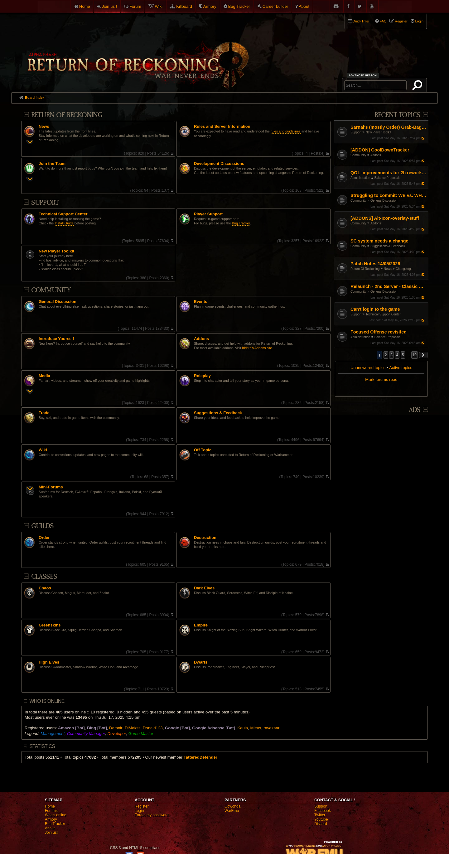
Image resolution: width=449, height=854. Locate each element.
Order (44, 537)
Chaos (45, 588)
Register (142, 806)
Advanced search (363, 75)
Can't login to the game (375, 309)
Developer (116, 733)
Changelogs (404, 269)
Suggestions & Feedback (387, 246)
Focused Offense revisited (378, 331)
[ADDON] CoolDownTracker (379, 149)
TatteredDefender (200, 757)
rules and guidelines (286, 131)
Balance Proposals (387, 178)
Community (358, 155)
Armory (209, 6)
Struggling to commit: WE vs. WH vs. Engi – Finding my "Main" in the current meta (388, 195)
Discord (320, 824)
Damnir (116, 728)
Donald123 (153, 728)
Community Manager (86, 733)
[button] (423, 355)
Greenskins (50, 625)
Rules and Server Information (222, 126)
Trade (44, 413)
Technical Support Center (382, 314)
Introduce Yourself (56, 339)
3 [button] (391, 355)
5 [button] (403, 355)
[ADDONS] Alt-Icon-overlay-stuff (384, 218)
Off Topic (202, 450)
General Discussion (384, 200)
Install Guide (64, 223)
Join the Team (52, 163)
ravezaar (271, 728)
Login (139, 810)
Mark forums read (381, 379)
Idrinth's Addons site (257, 348)
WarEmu (231, 810)
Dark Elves (204, 588)
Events (200, 302)
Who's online (55, 815)
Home (84, 6)
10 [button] (415, 355)
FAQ (383, 21)
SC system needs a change (379, 240)
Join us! (51, 832)
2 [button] (386, 355)
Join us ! (109, 6)
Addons (375, 155)
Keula (242, 728)
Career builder (275, 6)
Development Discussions (219, 163)
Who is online (46, 701)
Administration (360, 178)
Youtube (321, 819)
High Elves (49, 662)
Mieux (255, 728)
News (388, 269)
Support (355, 132)
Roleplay (202, 376)
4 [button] (397, 355)
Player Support (208, 214)
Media (44, 376)
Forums (51, 810)
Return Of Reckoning (364, 269)
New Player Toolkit (378, 132)
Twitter (319, 815)
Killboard (184, 6)
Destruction (205, 537)
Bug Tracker (239, 6)
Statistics (42, 746)
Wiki (159, 6)
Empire (201, 625)
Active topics (400, 367)
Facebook (322, 810)
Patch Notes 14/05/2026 (375, 263)
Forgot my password (152, 815)
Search (418, 86)
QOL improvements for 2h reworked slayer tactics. (388, 172)
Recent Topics (397, 115)
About (304, 6)
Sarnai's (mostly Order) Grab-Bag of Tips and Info (388, 127)
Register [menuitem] (401, 21)
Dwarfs (200, 662)
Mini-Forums (51, 487)
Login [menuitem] (419, 21)
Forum (135, 6)
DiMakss (133, 728)
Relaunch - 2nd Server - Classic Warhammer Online (388, 286)
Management (53, 733)
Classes (44, 576)
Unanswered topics (367, 367)
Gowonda (232, 806)
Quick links (361, 21)
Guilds (42, 526)
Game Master (140, 733)
